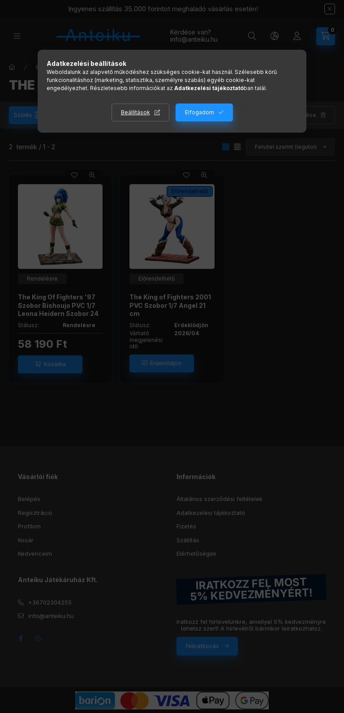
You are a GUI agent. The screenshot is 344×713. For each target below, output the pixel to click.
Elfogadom (199, 112)
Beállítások (135, 112)
